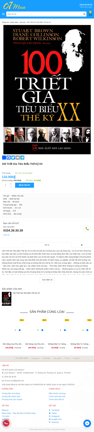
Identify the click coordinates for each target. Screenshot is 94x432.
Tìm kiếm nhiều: (21, 358)
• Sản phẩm (57, 358)
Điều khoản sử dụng (57, 393)
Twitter (53, 413)
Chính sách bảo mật (57, 396)
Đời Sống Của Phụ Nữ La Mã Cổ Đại (18, 344)
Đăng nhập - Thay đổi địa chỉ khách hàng (18, 413)
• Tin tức (67, 358)
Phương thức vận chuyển (12, 399)
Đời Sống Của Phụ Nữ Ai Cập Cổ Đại (40, 344)
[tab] (47, 245)
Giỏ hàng (5, 419)
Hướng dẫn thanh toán (11, 396)
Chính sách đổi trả (56, 399)
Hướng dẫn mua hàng (11, 393)
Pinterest (54, 422)
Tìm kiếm (5, 416)
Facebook (54, 410)
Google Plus (55, 419)
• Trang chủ (35, 358)
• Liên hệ (76, 358)
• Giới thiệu (46, 358)
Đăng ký (5, 410)
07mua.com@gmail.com (14, 381)
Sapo (63, 429)
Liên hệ (6, 235)
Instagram (54, 416)
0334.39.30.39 (86, 5)
